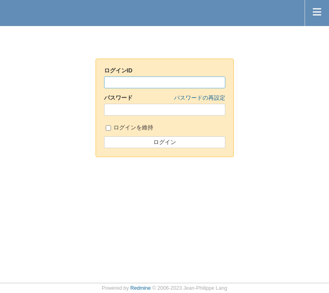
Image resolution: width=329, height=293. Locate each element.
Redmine (140, 288)
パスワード (164, 98)
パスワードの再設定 (199, 97)
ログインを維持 (130, 128)
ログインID (118, 70)
